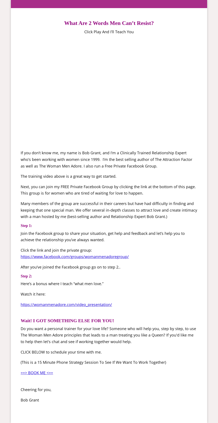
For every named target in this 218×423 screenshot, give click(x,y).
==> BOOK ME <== (37, 372)
